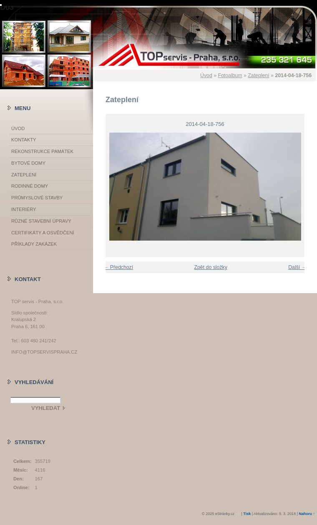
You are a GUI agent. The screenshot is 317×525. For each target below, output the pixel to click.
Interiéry (23, 209)
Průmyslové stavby (37, 197)
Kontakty (23, 139)
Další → (297, 267)
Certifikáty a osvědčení (42, 232)
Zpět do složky (210, 267)
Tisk (247, 514)
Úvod (206, 75)
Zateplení (258, 75)
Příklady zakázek (34, 243)
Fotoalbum (230, 75)
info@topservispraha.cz (44, 351)
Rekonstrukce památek (42, 151)
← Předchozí (118, 267)
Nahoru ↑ (307, 514)
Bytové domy (28, 163)
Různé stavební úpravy (41, 221)
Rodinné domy (29, 185)
